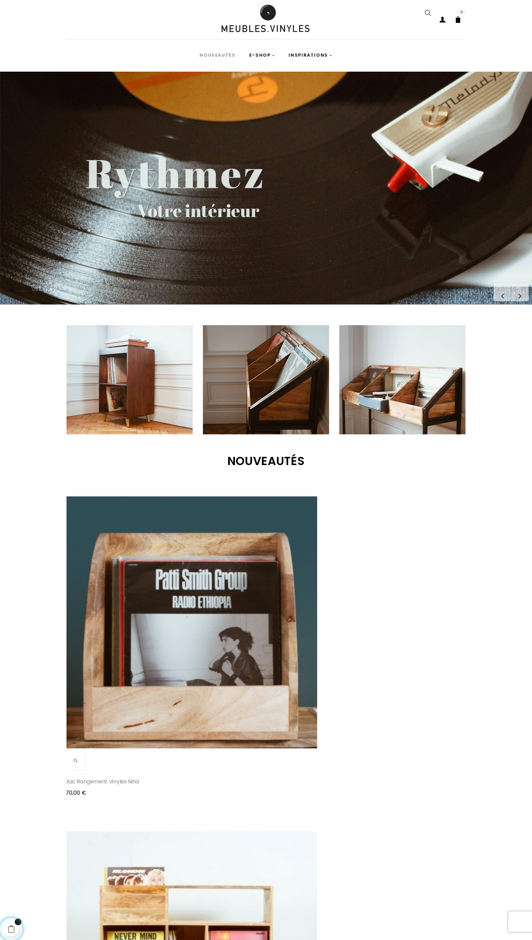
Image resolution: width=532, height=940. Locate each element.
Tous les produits (266, 698)
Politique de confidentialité (214, 924)
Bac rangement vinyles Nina (103, 593)
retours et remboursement (353, 924)
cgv (265, 924)
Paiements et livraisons (139, 924)
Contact (410, 924)
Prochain (517, 289)
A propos (295, 924)
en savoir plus (414, 677)
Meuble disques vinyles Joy (408, 593)
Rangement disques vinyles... (308, 593)
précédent (492, 289)
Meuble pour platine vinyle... (204, 593)
